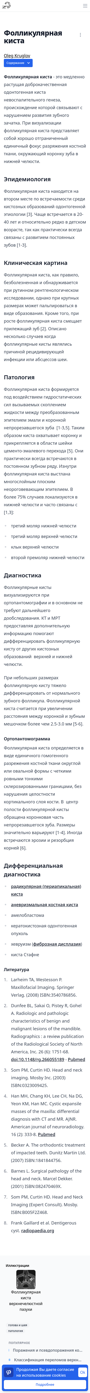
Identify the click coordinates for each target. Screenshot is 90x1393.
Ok (82, 1372)
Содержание (18, 63)
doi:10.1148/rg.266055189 (37, 1059)
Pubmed (76, 1059)
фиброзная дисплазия (57, 944)
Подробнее (45, 1384)
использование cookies (44, 1375)
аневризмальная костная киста (44, 904)
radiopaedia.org (37, 1230)
